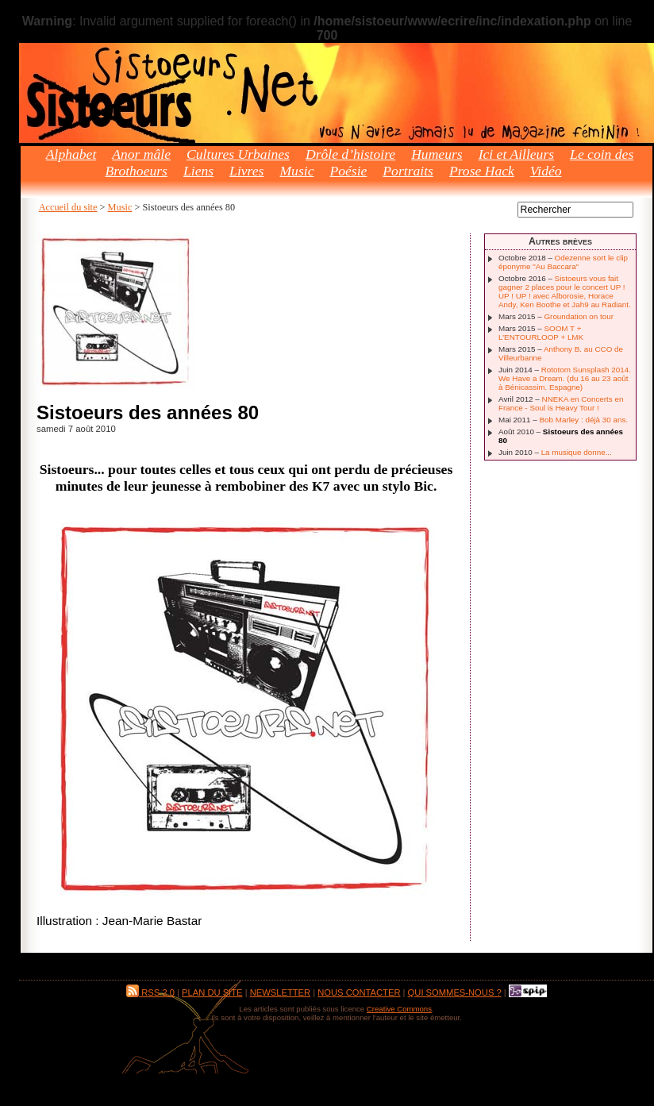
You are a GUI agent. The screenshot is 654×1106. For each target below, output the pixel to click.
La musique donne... (576, 452)
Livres (246, 171)
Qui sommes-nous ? (455, 992)
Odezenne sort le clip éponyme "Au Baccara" (563, 262)
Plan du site (212, 992)
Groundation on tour (579, 316)
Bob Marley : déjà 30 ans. (583, 419)
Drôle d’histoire (350, 154)
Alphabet (71, 154)
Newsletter (280, 992)
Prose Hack (481, 171)
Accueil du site (68, 207)
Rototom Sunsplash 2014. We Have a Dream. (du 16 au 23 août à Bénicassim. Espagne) (564, 378)
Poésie (348, 171)
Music (296, 171)
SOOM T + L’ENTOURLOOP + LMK (540, 332)
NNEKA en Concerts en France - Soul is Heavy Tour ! (560, 403)
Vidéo (546, 171)
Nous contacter (358, 992)
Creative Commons (399, 1008)
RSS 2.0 (150, 992)
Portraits (408, 171)
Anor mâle (141, 154)
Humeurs (437, 154)
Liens (198, 171)
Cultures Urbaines (238, 154)
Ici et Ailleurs (516, 154)
